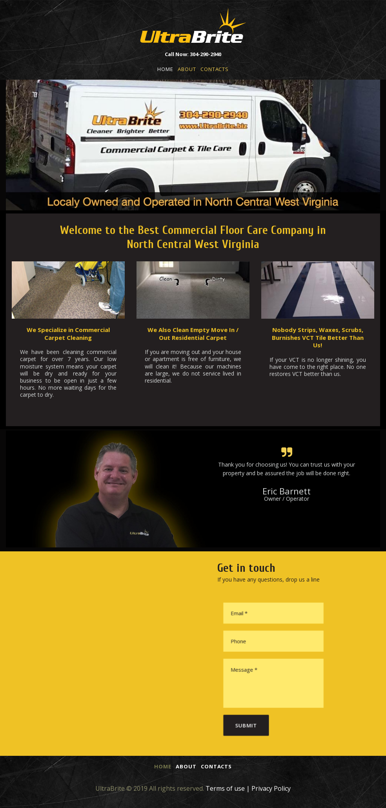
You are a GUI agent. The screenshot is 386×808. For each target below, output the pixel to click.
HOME (165, 69)
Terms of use (225, 788)
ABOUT (187, 69)
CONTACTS (214, 69)
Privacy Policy (271, 788)
